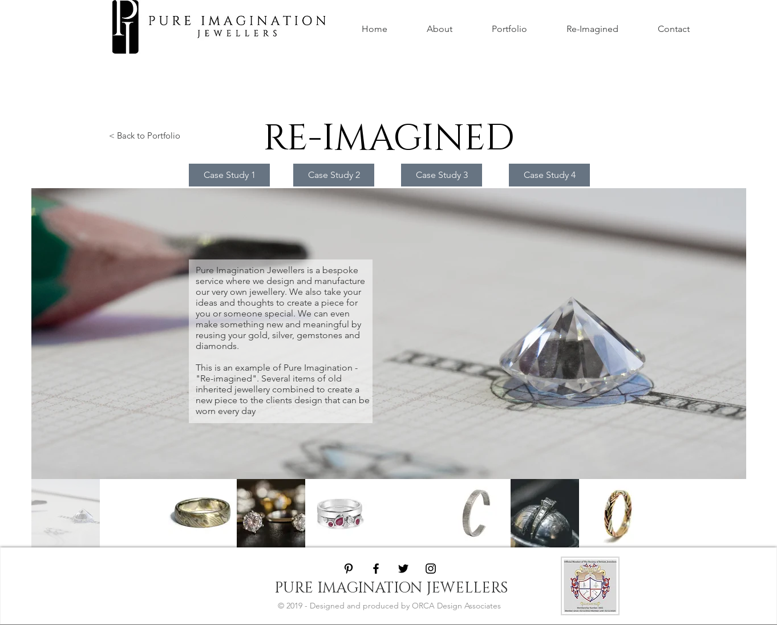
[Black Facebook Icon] (376, 568)
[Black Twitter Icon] (403, 568)
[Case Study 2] (333, 175)
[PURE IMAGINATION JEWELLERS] (391, 588)
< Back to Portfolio (144, 135)
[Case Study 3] (441, 175)
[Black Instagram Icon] (431, 568)
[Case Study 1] (229, 175)
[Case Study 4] (549, 175)
